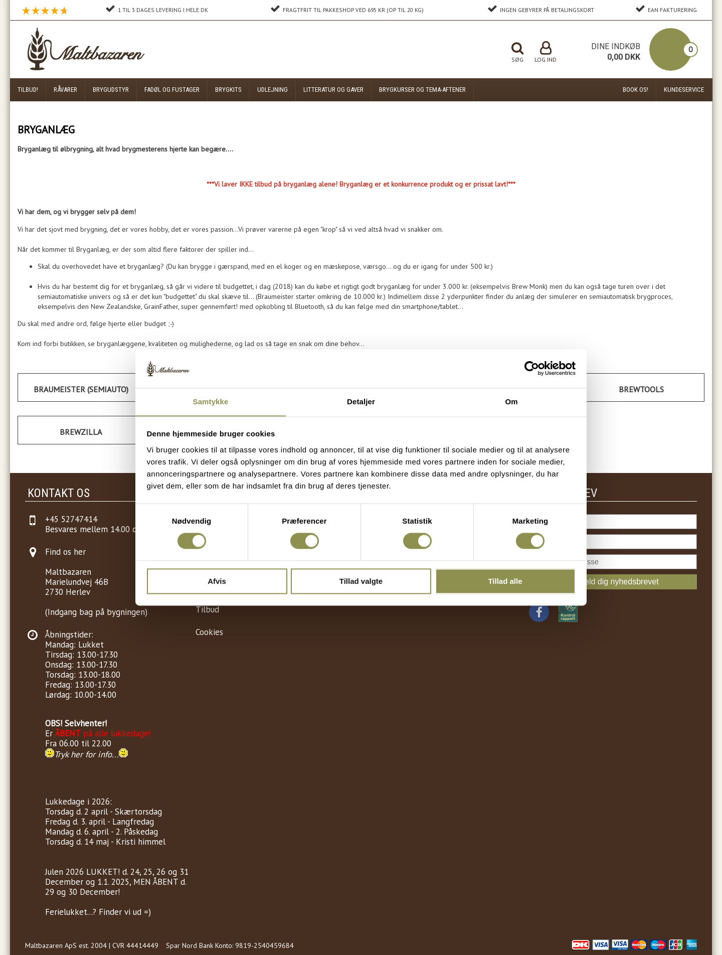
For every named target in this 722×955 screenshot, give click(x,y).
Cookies (209, 632)
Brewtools (641, 389)
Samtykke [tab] (211, 401)
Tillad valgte (361, 581)
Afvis (217, 581)
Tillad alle (505, 581)
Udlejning (272, 89)
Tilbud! (28, 89)
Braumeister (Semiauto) (81, 389)
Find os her (65, 551)
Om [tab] (511, 401)
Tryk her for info (83, 754)
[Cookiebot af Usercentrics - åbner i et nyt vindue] (532, 368)
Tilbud (207, 609)
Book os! (635, 89)
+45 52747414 (71, 519)
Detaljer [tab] (361, 401)
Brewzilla (81, 431)
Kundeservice (684, 89)
